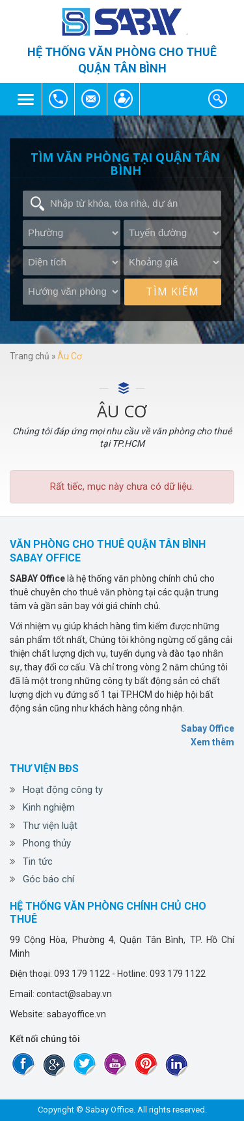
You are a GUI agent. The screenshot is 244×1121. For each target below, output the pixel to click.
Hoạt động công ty (63, 790)
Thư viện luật (50, 825)
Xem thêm (212, 742)
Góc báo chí (48, 879)
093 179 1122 (58, 99)
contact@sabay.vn (91, 99)
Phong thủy (47, 843)
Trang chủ (29, 356)
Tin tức (38, 861)
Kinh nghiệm (49, 807)
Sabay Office (207, 728)
